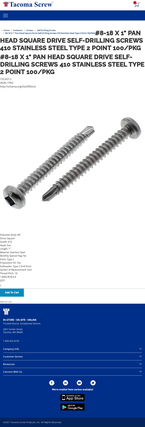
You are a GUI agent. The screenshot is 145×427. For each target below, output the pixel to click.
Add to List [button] (6, 301)
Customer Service (13, 356)
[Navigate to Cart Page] (137, 5)
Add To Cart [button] (12, 292)
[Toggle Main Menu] (5, 15)
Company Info (11, 348)
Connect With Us (12, 371)
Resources (9, 364)
